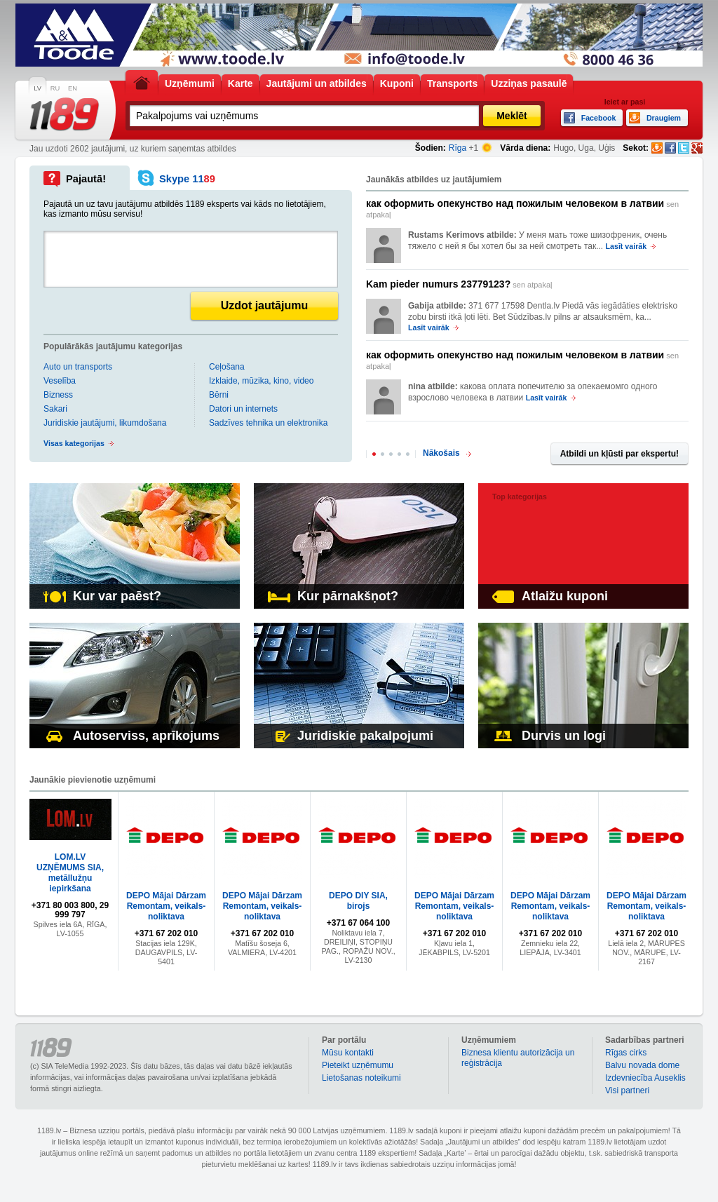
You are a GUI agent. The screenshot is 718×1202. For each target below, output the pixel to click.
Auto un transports (77, 367)
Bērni (219, 395)
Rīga (457, 148)
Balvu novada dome (642, 1065)
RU (55, 88)
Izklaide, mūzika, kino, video (261, 381)
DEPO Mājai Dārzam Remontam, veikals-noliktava (166, 906)
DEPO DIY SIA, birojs (358, 901)
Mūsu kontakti (348, 1053)
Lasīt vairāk (626, 246)
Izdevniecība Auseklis (645, 1078)
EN (72, 88)
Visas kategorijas (73, 443)
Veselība (59, 381)
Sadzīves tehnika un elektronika (268, 423)
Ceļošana (227, 367)
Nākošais (441, 453)
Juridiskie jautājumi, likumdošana (104, 423)
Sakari (55, 409)
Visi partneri (627, 1090)
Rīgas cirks (625, 1053)
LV (37, 88)
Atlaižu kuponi (550, 596)
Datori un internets (243, 409)
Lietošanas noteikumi (361, 1078)
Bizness (58, 395)
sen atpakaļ (522, 208)
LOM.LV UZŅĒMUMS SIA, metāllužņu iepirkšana (70, 872)
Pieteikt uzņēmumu (357, 1065)
